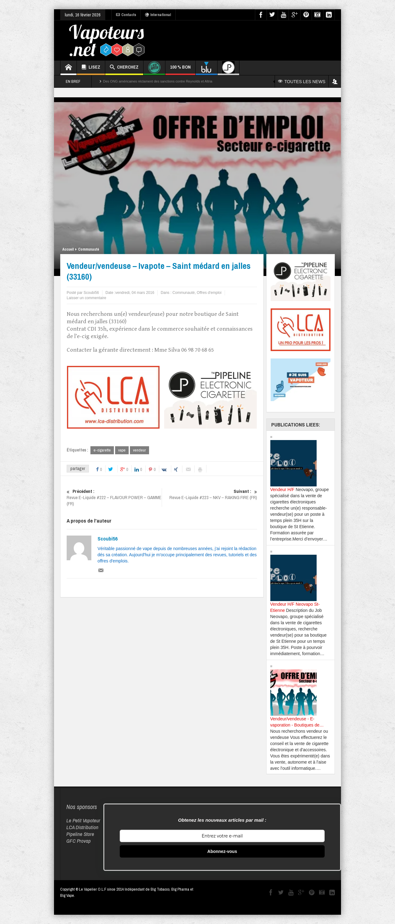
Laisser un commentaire (86, 298)
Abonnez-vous (222, 851)
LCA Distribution (82, 827)
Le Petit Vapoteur (83, 820)
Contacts (126, 14)
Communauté (88, 249)
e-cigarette (102, 450)
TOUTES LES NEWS (302, 81)
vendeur (139, 450)
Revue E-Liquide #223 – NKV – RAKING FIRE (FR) (209, 494)
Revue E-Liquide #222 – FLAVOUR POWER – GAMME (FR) (114, 497)
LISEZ (91, 68)
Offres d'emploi (209, 292)
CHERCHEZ (124, 68)
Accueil (68, 249)
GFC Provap (78, 840)
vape (122, 450)
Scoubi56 (108, 539)
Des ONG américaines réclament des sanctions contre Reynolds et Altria (157, 81)
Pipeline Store (80, 833)
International (158, 14)
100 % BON (180, 69)
